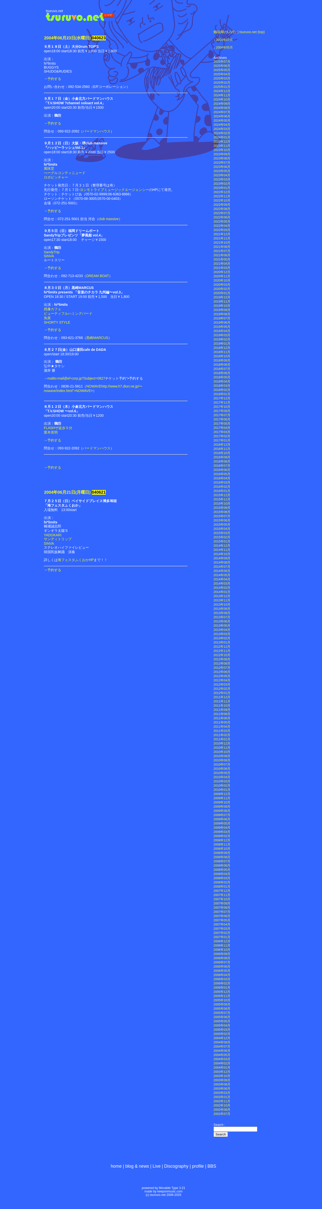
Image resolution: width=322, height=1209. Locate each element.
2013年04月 (222, 630)
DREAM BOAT (97, 276)
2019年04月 (222, 331)
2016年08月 (222, 461)
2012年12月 (222, 646)
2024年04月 (222, 125)
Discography (176, 1166)
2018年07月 (222, 369)
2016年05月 (222, 474)
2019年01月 (222, 343)
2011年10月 (222, 705)
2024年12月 (222, 91)
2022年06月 (222, 217)
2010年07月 (222, 764)
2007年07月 (222, 912)
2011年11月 (222, 701)
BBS (212, 1166)
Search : (219, 1125)
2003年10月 (222, 1076)
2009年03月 (222, 832)
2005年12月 (222, 992)
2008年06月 (222, 865)
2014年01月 (222, 592)
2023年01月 (222, 188)
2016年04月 (222, 478)
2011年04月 (222, 726)
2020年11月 (222, 276)
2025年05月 (222, 70)
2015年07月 (222, 516)
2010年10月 (222, 752)
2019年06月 (222, 322)
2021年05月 (222, 259)
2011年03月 (222, 731)
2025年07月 (222, 61)
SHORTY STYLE (57, 322)
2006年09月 (222, 954)
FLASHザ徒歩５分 (58, 428)
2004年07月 (224, 40)
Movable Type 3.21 (172, 1188)
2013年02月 (222, 638)
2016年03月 (222, 482)
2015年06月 (222, 520)
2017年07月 (222, 415)
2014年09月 (222, 558)
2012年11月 (222, 651)
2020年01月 (222, 293)
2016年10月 (222, 453)
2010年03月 (222, 781)
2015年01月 (222, 541)
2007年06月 (222, 916)
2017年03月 (222, 432)
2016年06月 (222, 470)
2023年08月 (222, 158)
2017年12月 (222, 398)
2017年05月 (222, 423)
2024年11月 (222, 95)
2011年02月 (222, 735)
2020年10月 (222, 280)
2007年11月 (222, 895)
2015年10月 (222, 503)
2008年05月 (222, 870)
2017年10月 (222, 407)
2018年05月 (222, 377)
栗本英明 (51, 432)
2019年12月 (222, 297)
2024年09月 (222, 103)
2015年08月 (222, 512)
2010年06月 (222, 769)
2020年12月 (222, 272)
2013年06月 (222, 621)
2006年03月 (222, 979)
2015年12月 (222, 495)
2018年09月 (222, 360)
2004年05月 (224, 47)
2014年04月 (222, 579)
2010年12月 (222, 743)
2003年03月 (222, 1093)
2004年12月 (222, 1038)
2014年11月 (222, 550)
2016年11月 (222, 449)
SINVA (49, 256)
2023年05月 (222, 171)
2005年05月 (222, 1021)
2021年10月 (222, 242)
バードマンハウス (96, 131)
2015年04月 (222, 529)
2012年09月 (222, 659)
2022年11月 (222, 196)
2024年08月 (222, 108)
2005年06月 (222, 1017)
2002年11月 (222, 1101)
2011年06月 (222, 718)
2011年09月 (222, 710)
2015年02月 (222, 537)
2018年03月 (222, 385)
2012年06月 (222, 672)
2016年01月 (222, 491)
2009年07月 (222, 815)
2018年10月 (222, 356)
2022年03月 (222, 230)
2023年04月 (222, 175)
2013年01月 (222, 642)
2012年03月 (222, 684)
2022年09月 (222, 204)
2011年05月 (222, 722)
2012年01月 (222, 693)
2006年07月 (222, 962)
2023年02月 (222, 183)
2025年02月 (222, 82)
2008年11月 (222, 844)
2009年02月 (222, 836)
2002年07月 (222, 1114)
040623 (99, 38)
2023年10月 (222, 150)
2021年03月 (222, 268)
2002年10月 (222, 1105)
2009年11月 (222, 798)
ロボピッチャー (56, 177)
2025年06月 (222, 66)
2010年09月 (222, 756)
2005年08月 (222, 1008)
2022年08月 (222, 209)
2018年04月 (222, 381)
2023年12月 (222, 141)
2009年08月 (222, 811)
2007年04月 (222, 924)
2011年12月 (222, 697)
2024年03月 (222, 129)
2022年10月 (222, 200)
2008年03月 (222, 878)
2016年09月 (222, 457)
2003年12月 (222, 1072)
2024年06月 (222, 116)
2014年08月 (222, 562)
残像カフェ (52, 309)
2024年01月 (222, 137)
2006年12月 (222, 941)
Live (157, 1166)
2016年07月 (222, 465)
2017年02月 (222, 436)
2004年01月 (222, 1067)
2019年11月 (222, 301)
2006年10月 (222, 950)
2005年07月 (222, 1013)
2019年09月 (222, 310)
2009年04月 (222, 827)
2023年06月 (222, 167)
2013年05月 (222, 625)
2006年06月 (222, 966)
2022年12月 (222, 192)
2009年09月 (222, 806)
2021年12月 (222, 234)
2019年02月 (222, 339)
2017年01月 (222, 440)
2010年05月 (222, 773)
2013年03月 (222, 634)
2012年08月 (222, 663)
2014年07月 (222, 566)
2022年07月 (222, 213)
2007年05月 (222, 920)
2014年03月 (222, 583)
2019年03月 (222, 335)
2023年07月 (222, 162)
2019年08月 (222, 314)
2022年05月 (222, 221)
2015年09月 (222, 508)
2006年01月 (222, 987)
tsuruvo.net (54, 11)
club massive (109, 219)
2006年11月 (222, 945)
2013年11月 (222, 600)
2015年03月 (222, 533)
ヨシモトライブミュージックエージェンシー (114, 190)
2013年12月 (222, 596)
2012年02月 (222, 689)
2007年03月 (222, 928)
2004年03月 (222, 1059)
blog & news (137, 1166)
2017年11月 (222, 402)
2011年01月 (222, 739)
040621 (99, 492)
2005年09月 (222, 1004)
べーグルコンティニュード (64, 173)
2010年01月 (222, 790)
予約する (54, 79)
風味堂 (49, 168)
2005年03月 (222, 1029)
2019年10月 (222, 306)
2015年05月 (222, 524)
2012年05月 (222, 676)
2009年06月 (222, 819)
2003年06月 (222, 1088)
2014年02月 (222, 588)
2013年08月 (222, 613)
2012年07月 (222, 667)
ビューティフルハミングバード (68, 313)
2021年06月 (222, 255)
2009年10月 (222, 802)
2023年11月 (222, 146)
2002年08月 (222, 1109)
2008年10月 (222, 848)
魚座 (47, 318)
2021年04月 (222, 263)
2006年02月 (222, 983)
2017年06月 (222, 419)
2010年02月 (222, 785)
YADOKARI (52, 535)
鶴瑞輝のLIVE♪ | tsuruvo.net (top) (239, 32)
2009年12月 (222, 794)
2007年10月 (222, 899)
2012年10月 (222, 655)
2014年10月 (222, 554)
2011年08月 (222, 714)
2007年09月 (222, 903)
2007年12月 (222, 891)
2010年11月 (222, 747)
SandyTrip (51, 252)
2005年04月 (222, 1025)
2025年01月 (222, 87)
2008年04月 (222, 874)
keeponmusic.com (170, 1191)
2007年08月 (222, 907)
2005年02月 (222, 1034)
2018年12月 (222, 348)
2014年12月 (222, 545)
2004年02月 (222, 1063)
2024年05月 (222, 120)
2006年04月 (222, 975)
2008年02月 (222, 882)
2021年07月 (222, 251)
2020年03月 (222, 284)
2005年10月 (222, 1000)
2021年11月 (222, 238)
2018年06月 (222, 373)
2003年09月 (222, 1080)
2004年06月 (222, 1051)
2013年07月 (222, 617)
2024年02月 (222, 133)
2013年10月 (222, 604)
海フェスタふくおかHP (76, 560)
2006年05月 (222, 971)
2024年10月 (222, 99)
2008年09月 (222, 853)
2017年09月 (222, 411)
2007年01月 (222, 937)
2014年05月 (222, 575)
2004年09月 (222, 1042)
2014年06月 (222, 571)
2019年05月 (222, 327)
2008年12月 (222, 840)
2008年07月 (222, 861)
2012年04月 (222, 680)
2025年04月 (222, 74)
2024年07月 (222, 112)
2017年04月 (222, 428)
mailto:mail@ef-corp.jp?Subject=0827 (76, 378)
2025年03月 (222, 78)
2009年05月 (222, 823)
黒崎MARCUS (97, 338)
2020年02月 (222, 289)
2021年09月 (222, 247)
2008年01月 (222, 886)
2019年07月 (222, 318)
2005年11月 (222, 996)
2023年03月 (222, 179)
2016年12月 (222, 444)
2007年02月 (222, 933)
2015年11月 (222, 499)
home (116, 1166)
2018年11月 (222, 352)
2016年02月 (222, 487)
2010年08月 (222, 760)
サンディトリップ (58, 539)
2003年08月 (222, 1084)
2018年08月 (222, 364)
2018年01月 (222, 394)
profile (198, 1166)
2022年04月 (222, 226)
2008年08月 (222, 857)
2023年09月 (222, 154)
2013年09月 (222, 609)
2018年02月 (222, 390)
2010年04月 (222, 777)
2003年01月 (222, 1097)
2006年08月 (222, 958)
